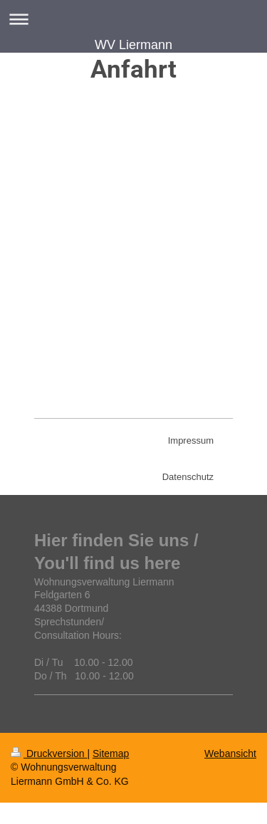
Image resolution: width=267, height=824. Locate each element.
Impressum (191, 440)
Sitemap (111, 753)
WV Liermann (133, 45)
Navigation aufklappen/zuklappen (133, 19)
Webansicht (230, 753)
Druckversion (49, 753)
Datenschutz (188, 476)
